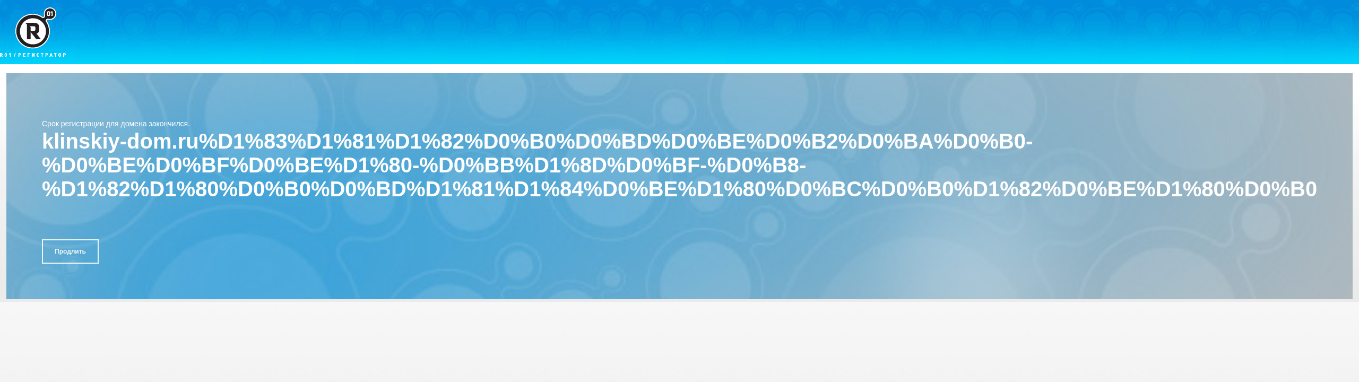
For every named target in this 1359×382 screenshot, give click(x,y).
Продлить (70, 251)
